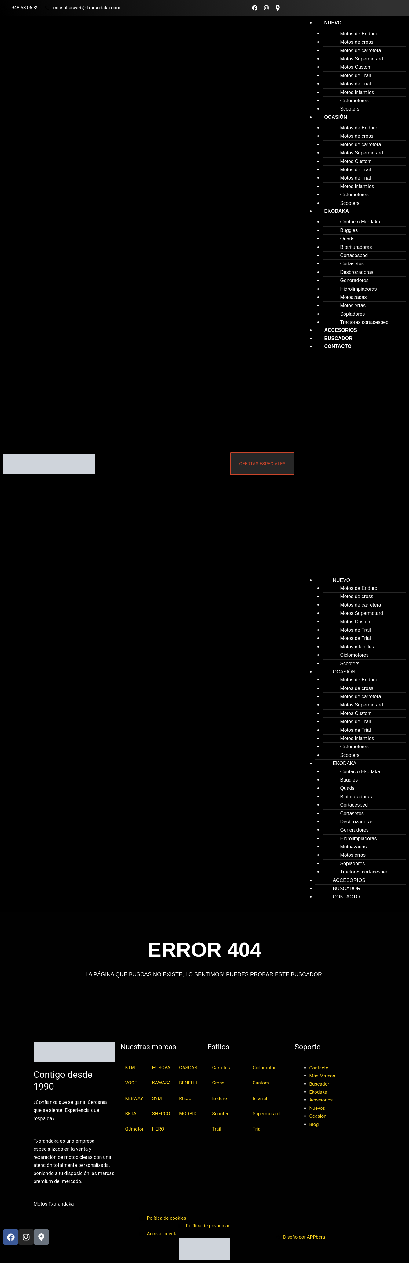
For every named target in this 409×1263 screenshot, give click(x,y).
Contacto (337, 346)
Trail (217, 1130)
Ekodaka (336, 211)
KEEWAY (134, 1098)
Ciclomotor (264, 1067)
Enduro (220, 1098)
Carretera (222, 1067)
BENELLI (188, 1082)
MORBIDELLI (188, 1114)
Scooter (220, 1114)
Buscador (319, 1083)
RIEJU (185, 1098)
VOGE (131, 1082)
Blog (314, 1123)
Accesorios (321, 1099)
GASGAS (188, 1067)
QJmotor (134, 1130)
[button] (353, 466)
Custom (261, 1082)
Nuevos (317, 1107)
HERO (158, 1130)
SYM (157, 1098)
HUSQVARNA (161, 1067)
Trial (257, 1130)
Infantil (260, 1098)
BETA (131, 1114)
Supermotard (267, 1114)
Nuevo (332, 22)
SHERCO (161, 1114)
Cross (218, 1082)
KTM (130, 1067)
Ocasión (335, 117)
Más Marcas (322, 1075)
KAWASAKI (161, 1082)
